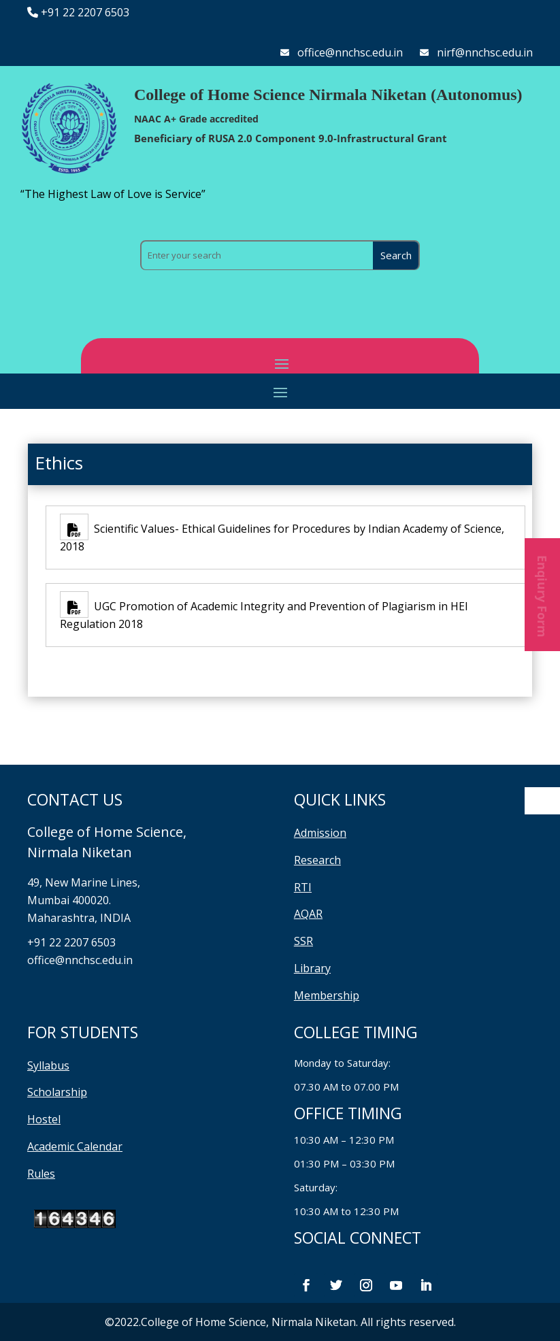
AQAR (308, 913)
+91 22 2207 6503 (85, 12)
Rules (41, 1173)
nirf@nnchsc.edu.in (485, 52)
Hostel (44, 1119)
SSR (303, 940)
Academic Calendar (74, 1146)
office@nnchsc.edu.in (350, 52)
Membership (326, 995)
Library (312, 968)
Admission (320, 832)
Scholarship (57, 1092)
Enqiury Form (542, 595)
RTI (303, 887)
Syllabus (48, 1065)
